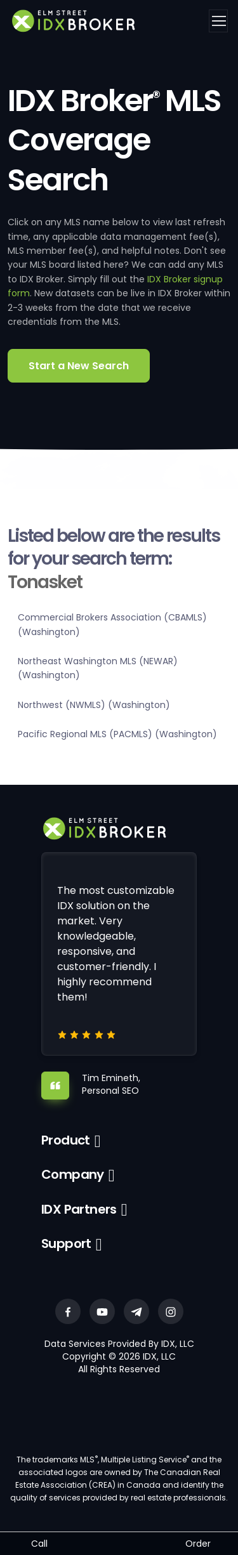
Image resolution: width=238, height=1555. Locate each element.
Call (39, 1543)
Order (198, 1543)
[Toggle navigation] (218, 21)
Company (72, 1174)
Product (65, 1140)
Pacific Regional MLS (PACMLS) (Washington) (117, 734)
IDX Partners (79, 1209)
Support (66, 1243)
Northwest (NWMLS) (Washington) (94, 705)
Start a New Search (79, 365)
